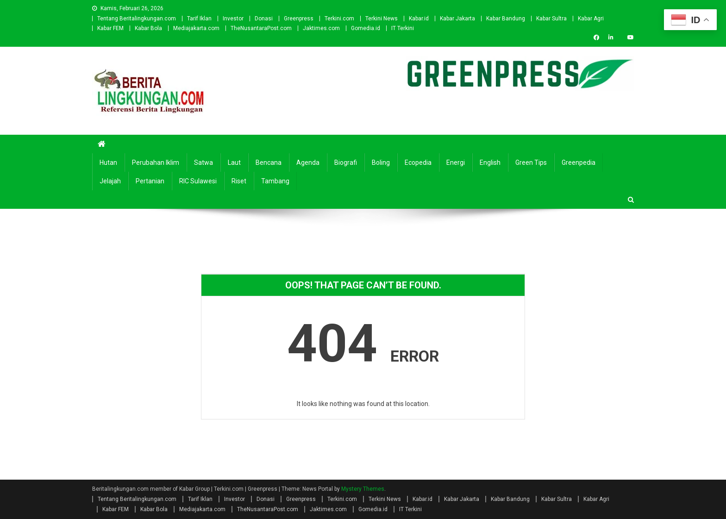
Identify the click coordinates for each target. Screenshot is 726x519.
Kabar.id (419, 18)
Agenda (307, 162)
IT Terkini (402, 28)
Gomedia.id (365, 28)
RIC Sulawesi (198, 181)
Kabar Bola (148, 28)
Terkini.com (339, 18)
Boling (381, 162)
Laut (234, 162)
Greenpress (298, 18)
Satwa (203, 162)
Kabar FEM (110, 28)
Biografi (345, 162)
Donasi (264, 18)
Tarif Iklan (199, 18)
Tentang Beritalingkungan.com (136, 18)
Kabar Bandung (505, 18)
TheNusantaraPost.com (261, 28)
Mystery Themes (362, 489)
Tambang (275, 181)
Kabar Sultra (551, 18)
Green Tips (531, 162)
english (490, 162)
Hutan (108, 162)
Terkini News (381, 18)
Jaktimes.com (321, 28)
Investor (233, 18)
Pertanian (150, 181)
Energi (455, 162)
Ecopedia (418, 162)
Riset (239, 181)
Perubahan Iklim (155, 162)
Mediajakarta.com (196, 28)
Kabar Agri (591, 18)
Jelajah (110, 181)
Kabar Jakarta (457, 18)
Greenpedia (578, 162)
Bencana (269, 162)
